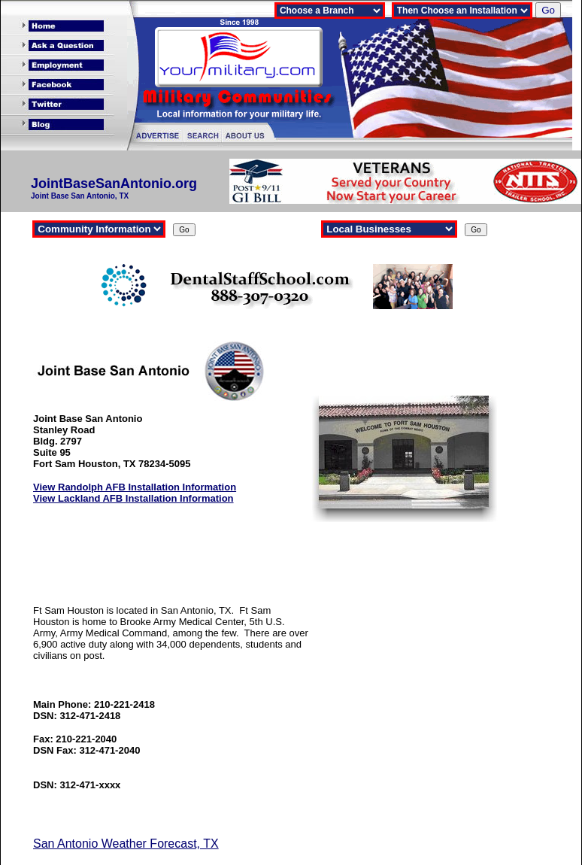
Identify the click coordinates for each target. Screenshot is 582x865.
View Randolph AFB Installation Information (134, 487)
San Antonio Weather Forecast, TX (126, 843)
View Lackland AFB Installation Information (133, 498)
